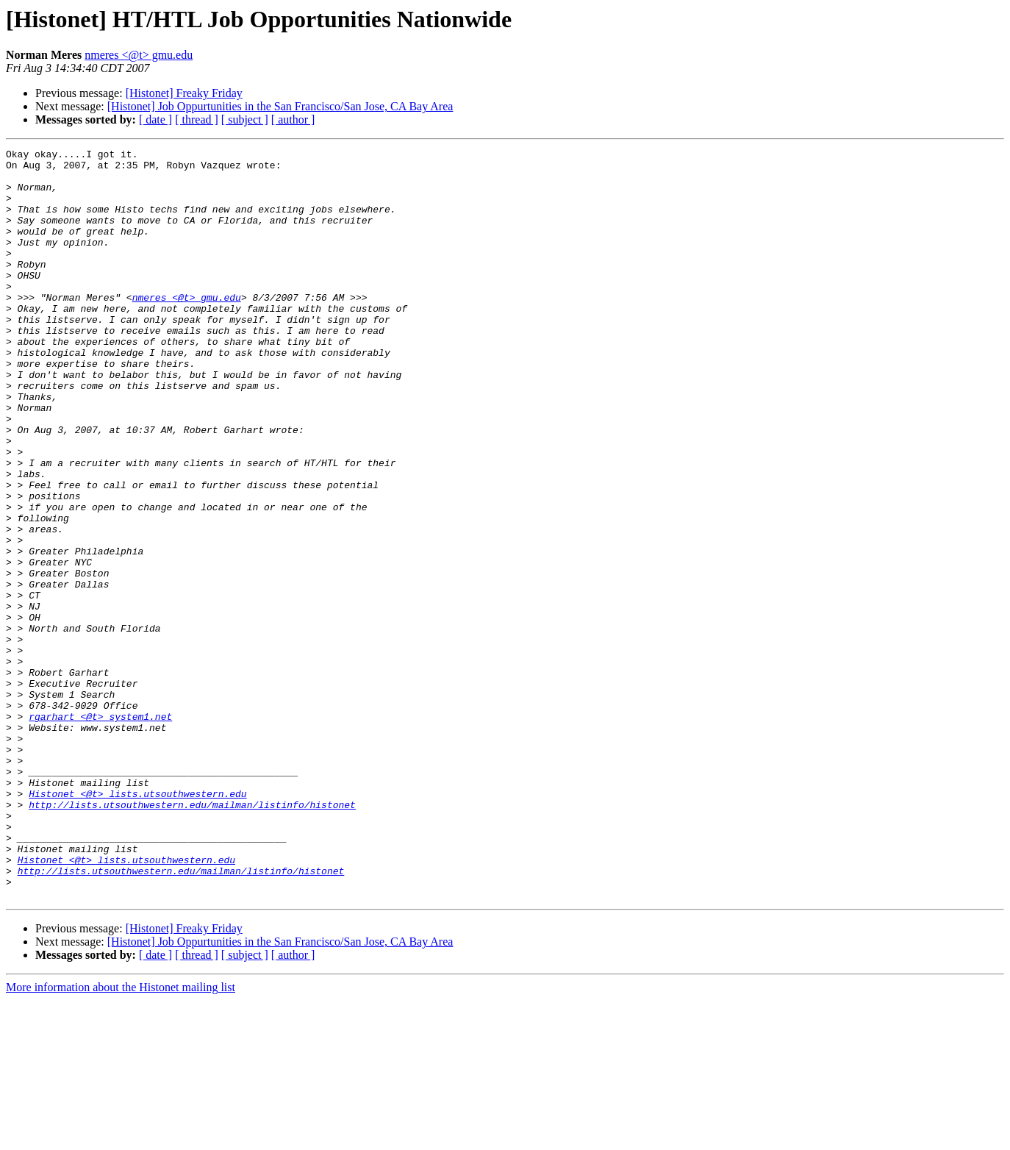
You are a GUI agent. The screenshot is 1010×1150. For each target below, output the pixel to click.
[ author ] (293, 119)
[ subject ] (244, 119)
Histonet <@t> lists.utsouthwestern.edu (137, 923)
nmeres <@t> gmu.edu (139, 55)
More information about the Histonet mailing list (120, 1137)
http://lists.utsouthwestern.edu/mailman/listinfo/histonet (192, 936)
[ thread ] (196, 119)
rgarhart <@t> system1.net (100, 831)
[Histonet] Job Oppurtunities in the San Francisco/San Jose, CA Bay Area (280, 106)
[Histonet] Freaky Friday (184, 93)
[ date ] (155, 119)
